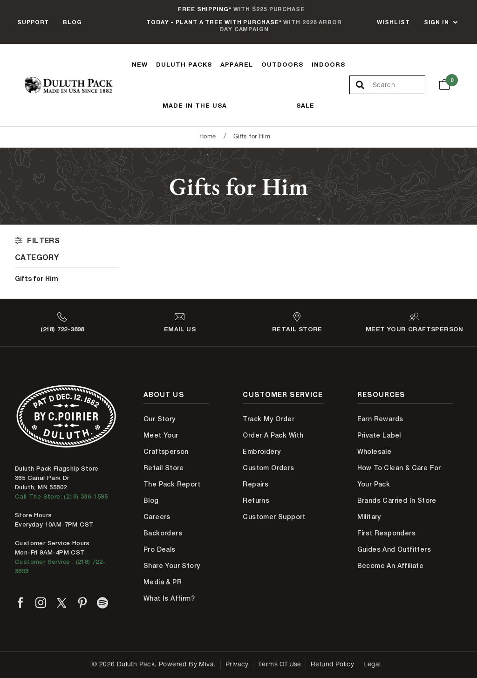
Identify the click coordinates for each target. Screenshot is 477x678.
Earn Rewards (380, 419)
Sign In (436, 22)
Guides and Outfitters (394, 549)
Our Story (159, 419)
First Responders (386, 533)
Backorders (162, 533)
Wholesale (374, 451)
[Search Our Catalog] (399, 85)
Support (33, 22)
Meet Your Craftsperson (166, 443)
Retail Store (163, 468)
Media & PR (162, 582)
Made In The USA (195, 105)
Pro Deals (159, 549)
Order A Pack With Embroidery (273, 443)
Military (369, 516)
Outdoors (282, 64)
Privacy (237, 665)
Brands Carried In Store (396, 500)
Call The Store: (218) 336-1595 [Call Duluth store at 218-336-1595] (61, 496)
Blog (72, 22)
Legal (372, 665)
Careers (156, 516)
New (140, 64)
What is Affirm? (169, 598)
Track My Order (268, 419)
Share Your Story (171, 565)
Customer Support (274, 516)
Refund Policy (332, 665)
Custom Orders (268, 468)
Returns (256, 500)
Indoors (328, 64)
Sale (305, 105)
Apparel (236, 64)
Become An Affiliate (390, 565)
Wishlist (393, 22)
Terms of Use (279, 665)
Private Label (379, 435)
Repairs (255, 484)
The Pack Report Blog (171, 492)
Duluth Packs (184, 64)
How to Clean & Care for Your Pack (399, 476)
